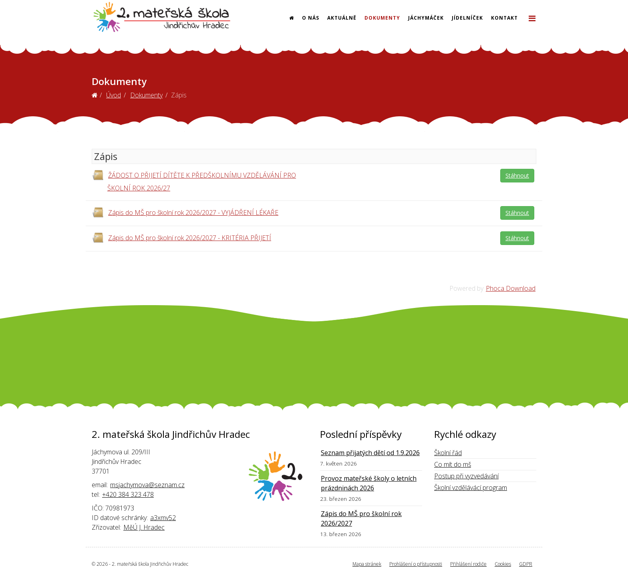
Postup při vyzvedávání (466, 476)
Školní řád (448, 452)
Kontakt (504, 17)
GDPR (525, 564)
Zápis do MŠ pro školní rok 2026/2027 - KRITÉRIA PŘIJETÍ (189, 237)
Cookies (503, 564)
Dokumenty (382, 17)
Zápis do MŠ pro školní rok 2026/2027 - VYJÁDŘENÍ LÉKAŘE (193, 212)
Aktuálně (341, 17)
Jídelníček (467, 17)
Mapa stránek (366, 564)
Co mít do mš (452, 464)
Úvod (113, 95)
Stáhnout (517, 175)
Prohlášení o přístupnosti (415, 564)
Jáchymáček (426, 17)
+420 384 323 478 (128, 494)
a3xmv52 (163, 517)
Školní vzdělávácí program (470, 487)
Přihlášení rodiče (468, 564)
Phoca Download (510, 288)
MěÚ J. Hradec (144, 527)
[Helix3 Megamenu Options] (532, 18)
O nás (310, 17)
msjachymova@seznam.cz (147, 484)
